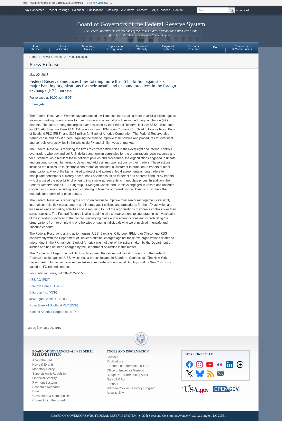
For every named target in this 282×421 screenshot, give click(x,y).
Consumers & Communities (242, 47)
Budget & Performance (122, 375)
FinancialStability (142, 47)
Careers (142, 10)
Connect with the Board (48, 400)
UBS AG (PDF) (39, 279)
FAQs (154, 10)
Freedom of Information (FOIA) (128, 366)
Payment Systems (45, 382)
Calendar (78, 10)
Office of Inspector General (125, 370)
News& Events (62, 47)
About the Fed (42, 360)
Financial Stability (44, 378)
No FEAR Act (116, 379)
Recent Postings (58, 10)
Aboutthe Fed (37, 47)
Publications (95, 10)
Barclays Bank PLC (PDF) (47, 286)
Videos (165, 10)
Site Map (112, 10)
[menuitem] (36, 48)
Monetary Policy (43, 369)
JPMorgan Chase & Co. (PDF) (50, 299)
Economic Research (46, 387)
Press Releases (78, 56)
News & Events (52, 56)
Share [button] (36, 104)
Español (112, 384)
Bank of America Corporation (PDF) (54, 311)
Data (216, 47)
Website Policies (118, 388)
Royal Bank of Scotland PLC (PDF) (53, 305)
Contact (178, 10)
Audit (144, 375)
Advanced (242, 10)
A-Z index (127, 10)
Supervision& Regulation (115, 47)
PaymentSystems (168, 47)
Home (33, 56)
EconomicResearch (193, 47)
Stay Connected (34, 10)
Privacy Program (143, 388)
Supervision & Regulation (50, 373)
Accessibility (115, 392)
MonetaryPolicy (88, 47)
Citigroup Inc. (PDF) (43, 292)
